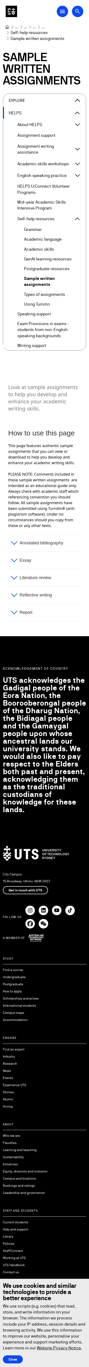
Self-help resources (36, 218)
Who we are (11, 1135)
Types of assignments (44, 294)
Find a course (13, 970)
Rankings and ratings (19, 1185)
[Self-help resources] (29, 32)
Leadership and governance (24, 1192)
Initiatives (10, 1164)
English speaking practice (42, 175)
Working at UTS (14, 1258)
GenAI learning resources (47, 258)
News (7, 1070)
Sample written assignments (39, 281)
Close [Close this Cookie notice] (13, 1359)
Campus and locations (19, 1178)
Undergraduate (14, 977)
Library (8, 1236)
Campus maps (13, 1012)
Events (8, 1077)
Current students (15, 1222)
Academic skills (39, 249)
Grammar (33, 229)
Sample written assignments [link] (37, 38)
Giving (8, 1106)
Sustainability (13, 1157)
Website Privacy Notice (59, 1347)
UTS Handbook (14, 1265)
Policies (8, 1243)
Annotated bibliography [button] (41, 543)
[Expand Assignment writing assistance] (77, 149)
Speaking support (34, 313)
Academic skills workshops (43, 163)
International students (19, 1005)
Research (10, 1063)
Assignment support (36, 135)
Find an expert (13, 1049)
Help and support (15, 1229)
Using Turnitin (37, 304)
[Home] (7, 27)
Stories (8, 1092)
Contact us (11, 1272)
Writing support (31, 345)
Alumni (8, 1099)
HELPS (15, 112)
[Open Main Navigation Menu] (62, 11)
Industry (9, 1056)
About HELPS (29, 124)
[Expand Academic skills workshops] (77, 164)
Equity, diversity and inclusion (25, 1171)
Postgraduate (13, 984)
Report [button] (26, 612)
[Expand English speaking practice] (77, 175)
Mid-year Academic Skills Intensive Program (41, 205)
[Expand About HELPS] (77, 124)
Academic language (43, 239)
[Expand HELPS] (77, 113)
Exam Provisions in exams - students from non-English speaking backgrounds (43, 329)
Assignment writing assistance (35, 149)
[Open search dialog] (77, 11)
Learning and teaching (20, 1150)
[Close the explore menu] (77, 100)
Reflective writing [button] (36, 595)
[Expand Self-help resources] (77, 219)
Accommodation (15, 1019)
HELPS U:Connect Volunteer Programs (43, 189)
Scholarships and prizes (21, 998)
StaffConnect (13, 1250)
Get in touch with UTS (25, 890)
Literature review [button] (35, 577)
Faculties (10, 1142)
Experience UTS (14, 1085)
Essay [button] (25, 560)
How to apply (12, 991)
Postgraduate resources (47, 268)
